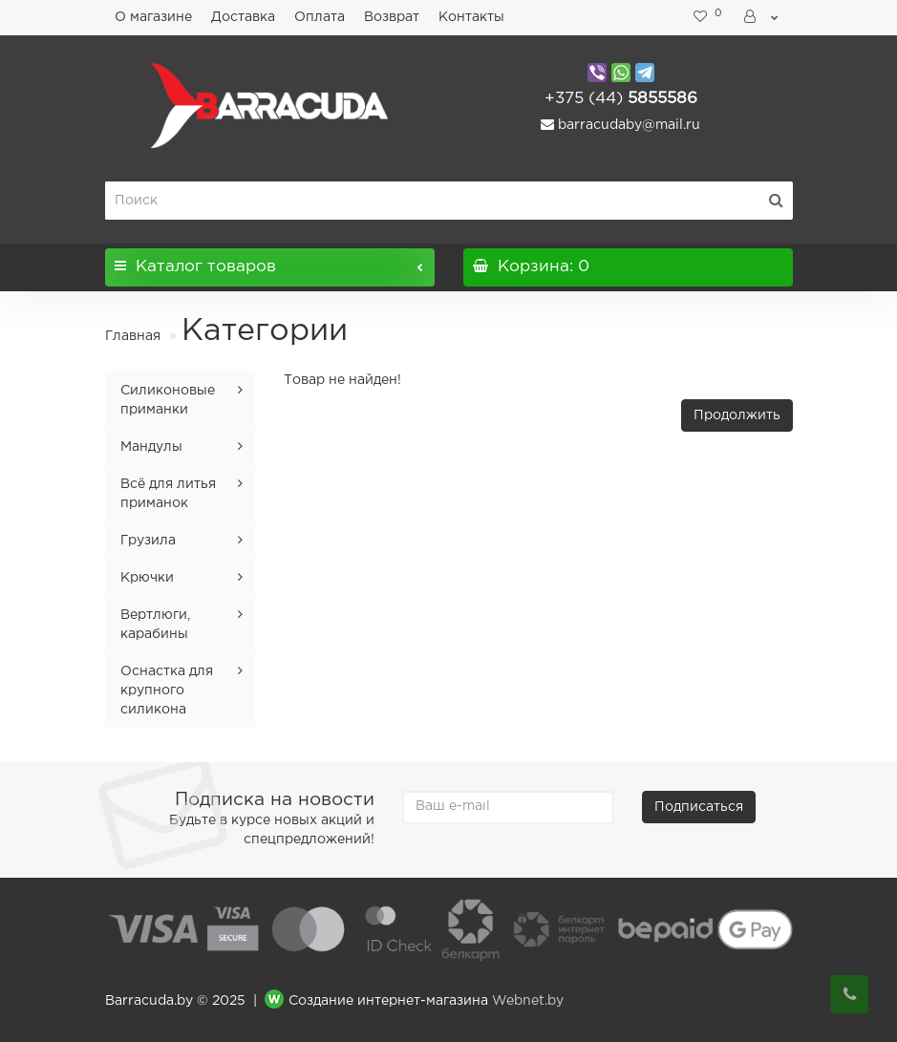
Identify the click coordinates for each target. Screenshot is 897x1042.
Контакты (471, 17)
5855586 (621, 99)
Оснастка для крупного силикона (166, 690)
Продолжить (737, 415)
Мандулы (151, 447)
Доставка (243, 17)
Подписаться (698, 807)
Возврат (391, 17)
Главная (132, 336)
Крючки (147, 578)
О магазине (153, 17)
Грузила (148, 540)
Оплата (319, 17)
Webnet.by (528, 1001)
